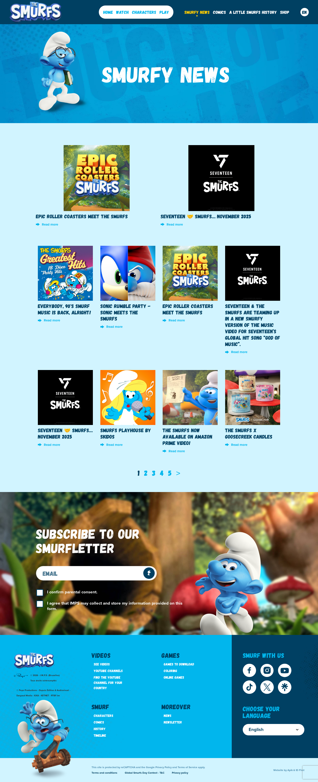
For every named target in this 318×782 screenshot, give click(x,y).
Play (164, 12)
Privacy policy (180, 772)
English (273, 729)
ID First (300, 770)
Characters (144, 12)
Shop (284, 12)
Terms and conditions (104, 772)
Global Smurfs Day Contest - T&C (144, 772)
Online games (174, 677)
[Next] (178, 473)
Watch (122, 12)
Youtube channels (108, 671)
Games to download (179, 664)
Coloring (170, 671)
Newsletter (173, 722)
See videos (102, 664)
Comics (219, 12)
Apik (290, 770)
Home (108, 12)
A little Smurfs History (253, 12)
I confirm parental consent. (72, 592)
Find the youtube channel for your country (108, 682)
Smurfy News (197, 12)
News (167, 715)
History (100, 729)
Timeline (100, 735)
